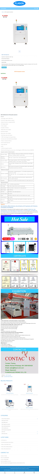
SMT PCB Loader (8, 375)
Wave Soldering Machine (6, 426)
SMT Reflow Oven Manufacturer (32, 467)
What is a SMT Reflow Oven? (6, 444)
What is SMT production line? (6, 448)
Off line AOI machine (9, 393)
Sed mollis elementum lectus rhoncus (7, 442)
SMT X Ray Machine (26, 206)
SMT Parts (3, 431)
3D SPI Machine (4, 207)
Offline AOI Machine (11, 206)
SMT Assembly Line (23, 468)
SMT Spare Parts (20, 211)
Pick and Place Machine (12, 210)
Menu (24, 473)
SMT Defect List (3, 440)
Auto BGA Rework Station (8, 376)
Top (34, 473)
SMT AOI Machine (4, 206)
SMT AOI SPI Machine (27, 210)
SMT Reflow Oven (30, 209)
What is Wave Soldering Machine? (6, 446)
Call (15, 473)
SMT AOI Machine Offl (10, 407)
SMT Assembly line (14, 211)
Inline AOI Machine (19, 206)
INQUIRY (4, 67)
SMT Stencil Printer (19, 210)
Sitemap (27, 468)
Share (5, 473)
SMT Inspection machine (6, 424)
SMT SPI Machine (34, 206)
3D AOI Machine (10, 207)
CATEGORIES (3, 8)
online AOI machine (29, 393)
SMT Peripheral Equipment (5, 211)
